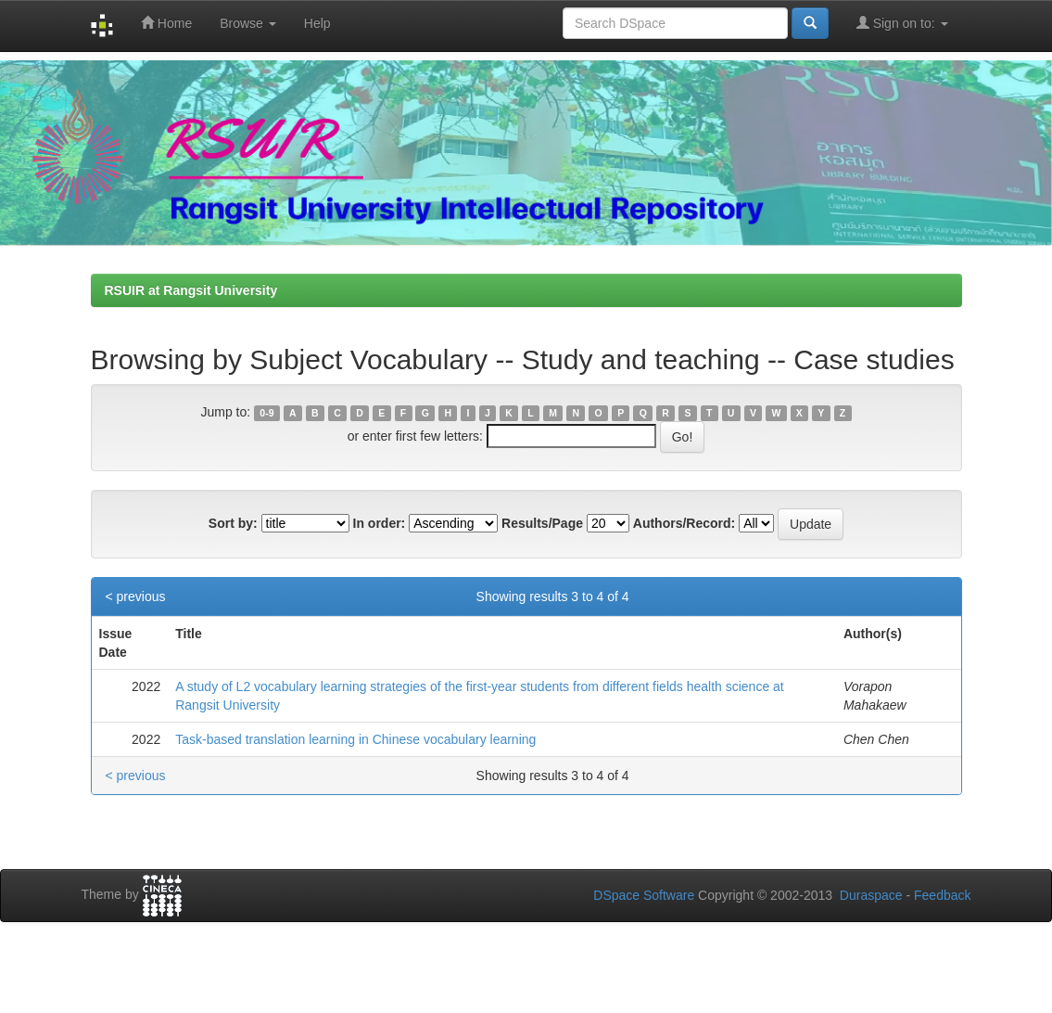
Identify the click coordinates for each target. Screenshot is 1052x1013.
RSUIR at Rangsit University (191, 290)
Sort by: (233, 523)
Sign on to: (902, 23)
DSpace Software (643, 895)
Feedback (942, 895)
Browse (248, 23)
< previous (136, 596)
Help (317, 23)
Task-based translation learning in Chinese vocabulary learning (355, 739)
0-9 (266, 412)
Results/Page (542, 523)
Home (166, 23)
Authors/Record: (684, 523)
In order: (379, 523)
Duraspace (871, 895)
